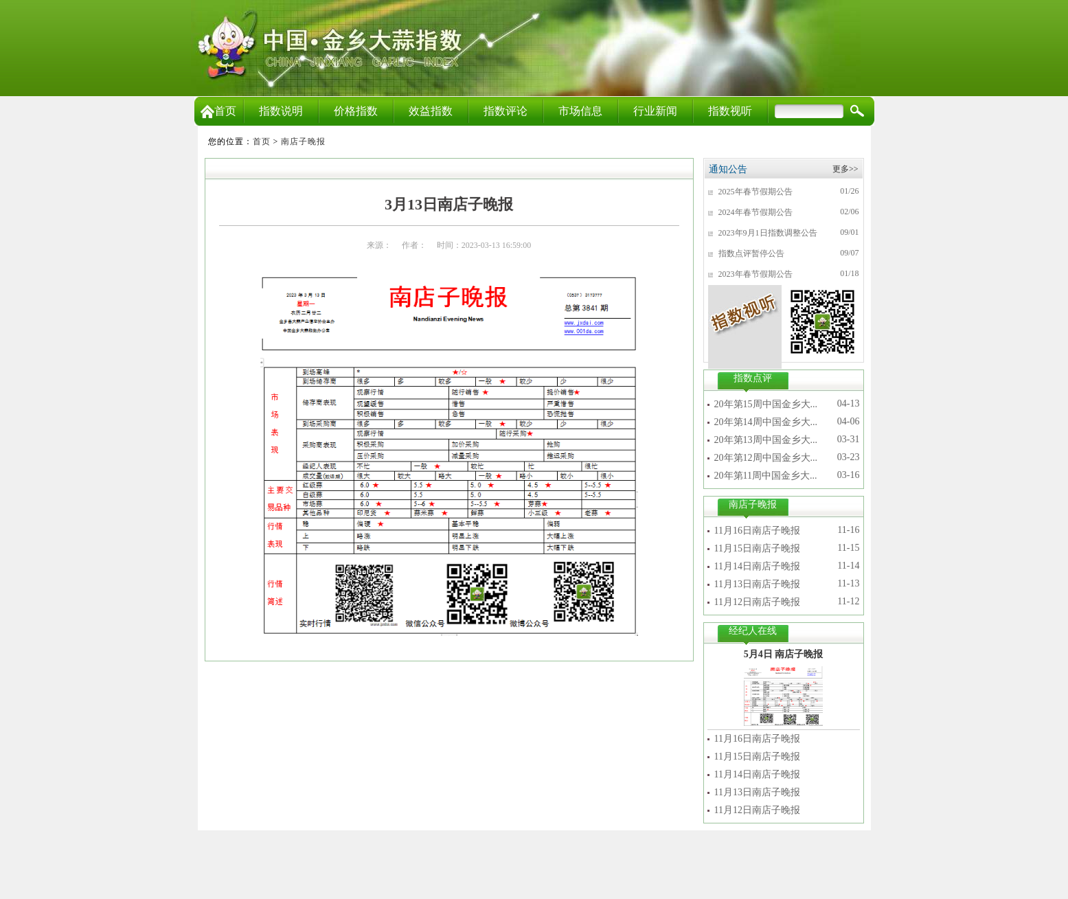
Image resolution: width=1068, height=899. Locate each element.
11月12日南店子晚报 (757, 602)
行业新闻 (655, 111)
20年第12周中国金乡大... (766, 458)
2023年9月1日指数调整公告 (767, 233)
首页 (218, 111)
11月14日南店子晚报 (757, 566)
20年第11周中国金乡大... (765, 475)
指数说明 (281, 111)
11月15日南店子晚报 (757, 548)
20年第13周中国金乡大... (766, 440)
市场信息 (580, 111)
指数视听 (730, 111)
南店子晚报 (303, 141)
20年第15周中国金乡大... (766, 404)
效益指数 (431, 111)
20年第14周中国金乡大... (766, 422)
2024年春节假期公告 (755, 212)
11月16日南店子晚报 (757, 530)
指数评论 (505, 111)
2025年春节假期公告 (755, 191)
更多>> (845, 169)
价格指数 (356, 111)
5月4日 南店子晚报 (783, 654)
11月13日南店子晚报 (757, 584)
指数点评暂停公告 (751, 253)
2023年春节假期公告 (755, 274)
